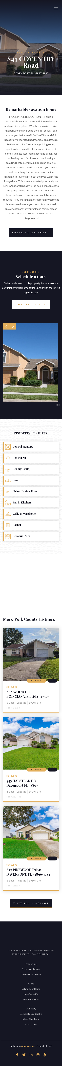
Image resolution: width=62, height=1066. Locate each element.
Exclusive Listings (31, 969)
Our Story (31, 1008)
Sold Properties (31, 999)
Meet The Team (31, 1019)
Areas (31, 983)
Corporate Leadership (31, 1013)
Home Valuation (31, 994)
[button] (6, 326)
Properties (31, 963)
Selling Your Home (31, 988)
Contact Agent (31, 304)
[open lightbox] (30, 362)
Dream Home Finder (31, 974)
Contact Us (31, 1024)
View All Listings (31, 903)
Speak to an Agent (31, 232)
